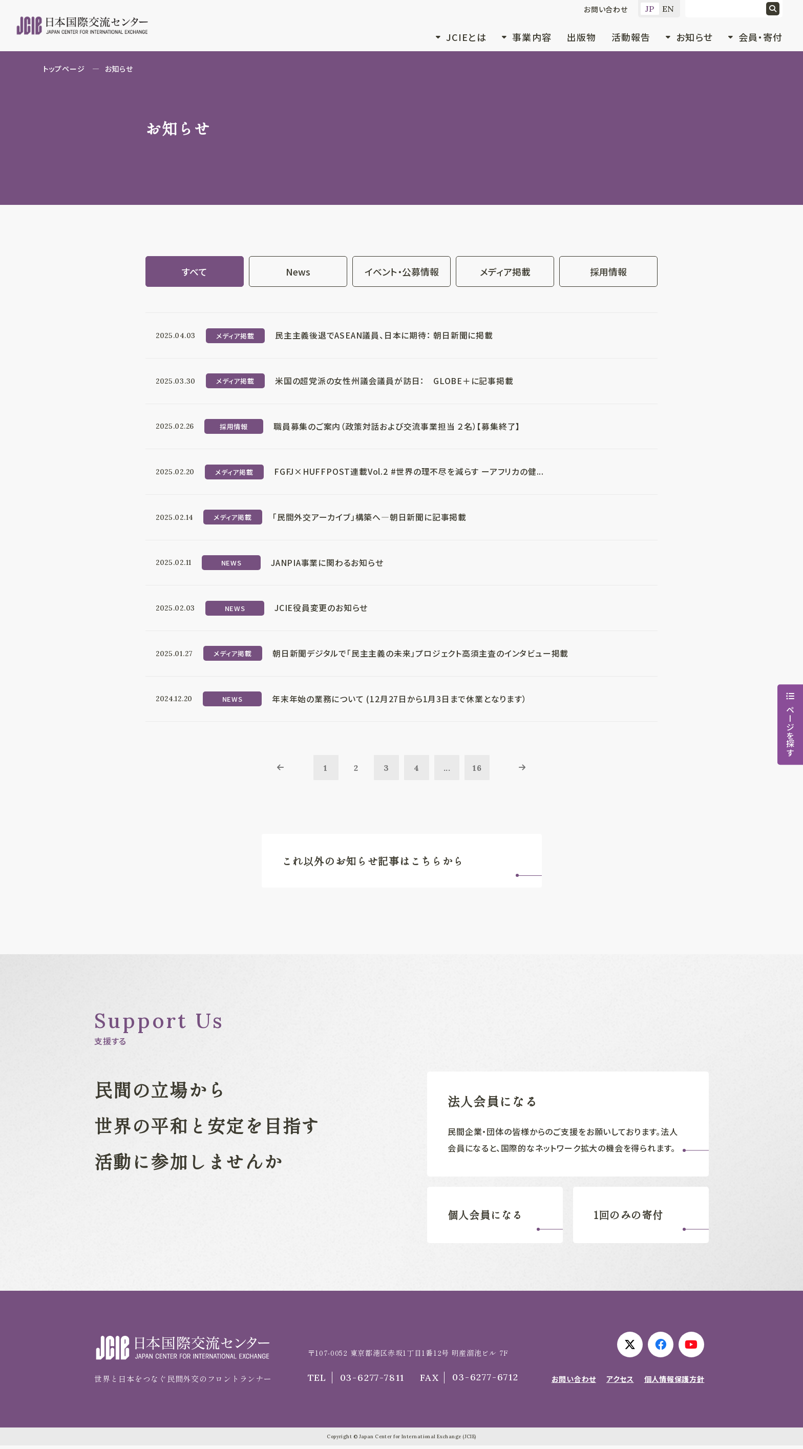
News (298, 271)
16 (478, 770)
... (447, 770)
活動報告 (630, 37)
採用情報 (608, 271)
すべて (194, 271)
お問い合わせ (606, 9)
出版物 (581, 37)
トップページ (63, 69)
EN (668, 9)
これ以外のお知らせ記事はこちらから (373, 863)
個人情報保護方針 (674, 1382)
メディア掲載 (505, 271)
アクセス (620, 1382)
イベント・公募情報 (402, 271)
